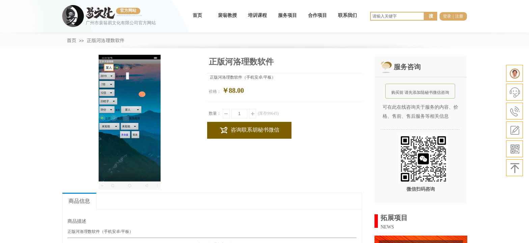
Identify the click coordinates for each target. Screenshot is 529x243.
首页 (197, 15)
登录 (447, 16)
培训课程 (257, 15)
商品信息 (79, 201)
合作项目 (317, 15)
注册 (459, 16)
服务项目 (287, 15)
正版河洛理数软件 (105, 40)
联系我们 (347, 15)
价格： (215, 91)
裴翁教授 (227, 15)
